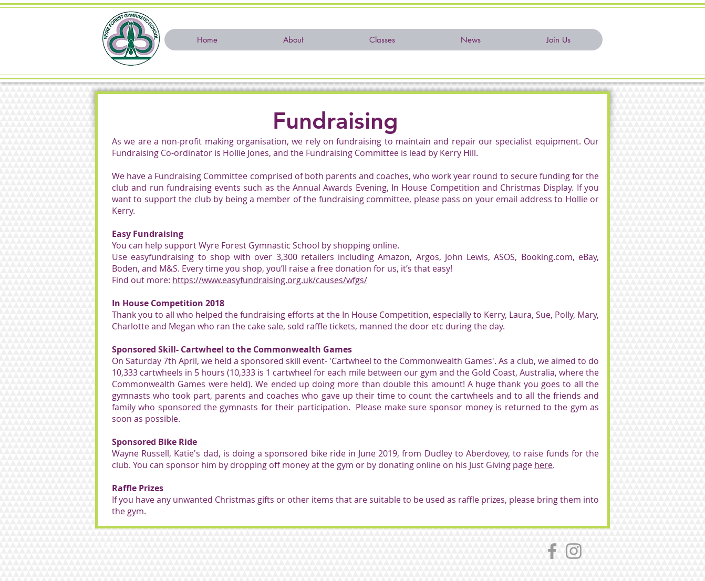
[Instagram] (573, 551)
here (543, 465)
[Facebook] (552, 551)
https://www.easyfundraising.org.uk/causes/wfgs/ (269, 280)
